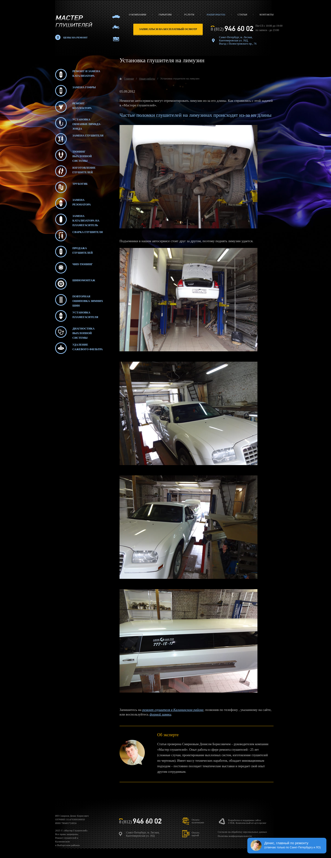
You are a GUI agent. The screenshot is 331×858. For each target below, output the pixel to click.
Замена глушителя (79, 139)
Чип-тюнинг (74, 267)
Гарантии (165, 14)
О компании (137, 14)
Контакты (267, 14)
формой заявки (160, 714)
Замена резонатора (73, 203)
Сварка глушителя (79, 235)
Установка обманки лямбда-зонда (78, 123)
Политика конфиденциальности (235, 836)
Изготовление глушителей (75, 171)
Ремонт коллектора (73, 107)
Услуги (189, 14)
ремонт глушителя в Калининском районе (172, 710)
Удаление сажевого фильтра (79, 348)
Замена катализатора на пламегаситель (77, 219)
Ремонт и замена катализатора (77, 74)
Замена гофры (75, 91)
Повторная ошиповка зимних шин (79, 300)
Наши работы (216, 14)
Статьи (242, 14)
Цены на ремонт (75, 37)
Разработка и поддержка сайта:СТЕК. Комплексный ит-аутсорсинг (247, 821)
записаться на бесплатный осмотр (168, 29)
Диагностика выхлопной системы (74, 332)
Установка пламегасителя (76, 316)
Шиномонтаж (75, 284)
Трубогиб (71, 187)
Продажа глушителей (74, 251)
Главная (129, 78)
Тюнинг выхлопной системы (73, 155)
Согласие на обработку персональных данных (242, 831)
